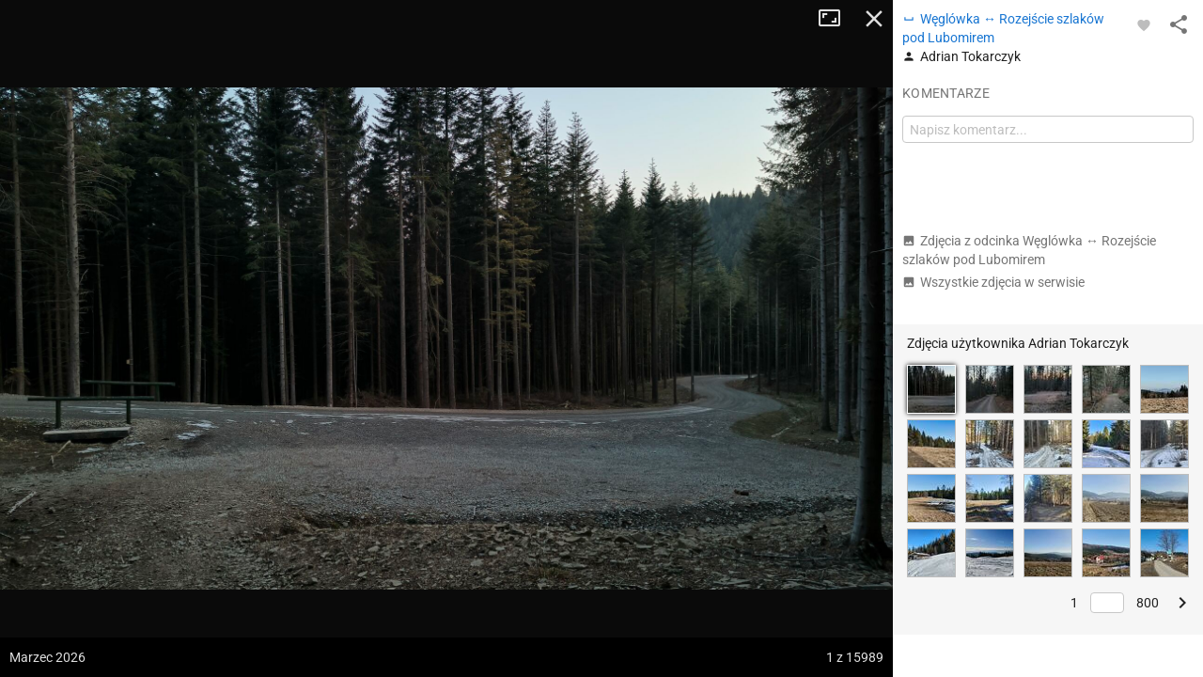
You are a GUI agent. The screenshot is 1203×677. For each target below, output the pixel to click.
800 (1147, 602)
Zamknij (874, 19)
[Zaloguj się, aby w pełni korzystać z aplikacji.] (1144, 24)
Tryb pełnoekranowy (836, 19)
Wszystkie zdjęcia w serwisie (993, 282)
